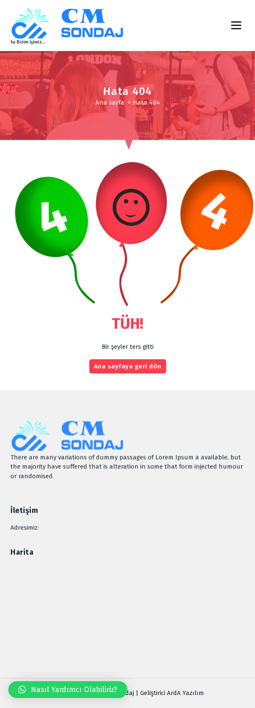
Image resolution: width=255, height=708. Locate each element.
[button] (67, 689)
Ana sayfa (110, 102)
